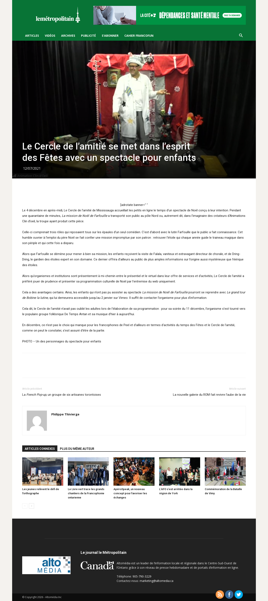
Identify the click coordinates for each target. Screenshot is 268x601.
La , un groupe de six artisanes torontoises (61, 395)
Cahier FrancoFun (138, 36)
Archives (68, 36)
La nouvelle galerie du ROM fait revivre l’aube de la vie (209, 395)
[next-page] (31, 506)
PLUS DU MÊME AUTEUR (77, 448)
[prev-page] (24, 506)
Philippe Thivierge (65, 414)
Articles (32, 36)
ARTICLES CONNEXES (40, 448)
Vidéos (50, 36)
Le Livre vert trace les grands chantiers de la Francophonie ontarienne (86, 493)
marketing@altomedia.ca (156, 581)
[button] (241, 36)
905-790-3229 (142, 576)
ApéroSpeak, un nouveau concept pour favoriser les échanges (130, 493)
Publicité (88, 36)
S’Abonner (110, 36)
